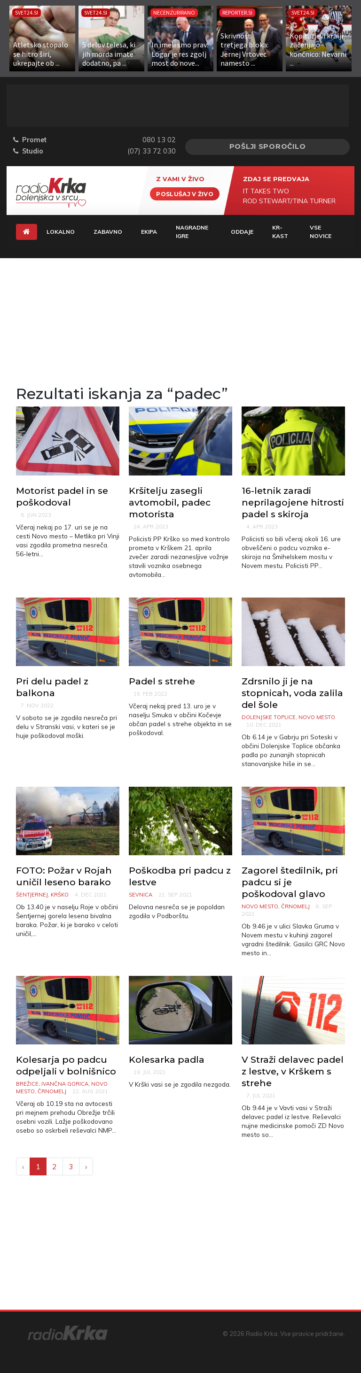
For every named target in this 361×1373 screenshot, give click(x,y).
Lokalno (61, 231)
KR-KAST (280, 231)
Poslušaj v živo (184, 193)
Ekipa (149, 231)
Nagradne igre (192, 231)
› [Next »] (86, 1166)
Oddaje (242, 231)
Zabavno (108, 231)
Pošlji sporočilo (267, 146)
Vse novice (320, 231)
